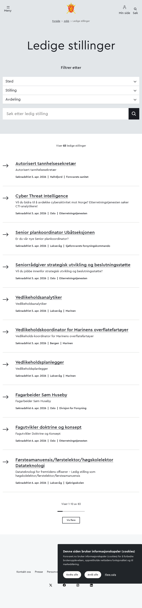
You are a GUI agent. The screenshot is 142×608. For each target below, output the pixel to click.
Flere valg (110, 575)
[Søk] (135, 11)
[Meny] (8, 9)
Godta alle (72, 575)
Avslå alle (93, 575)
